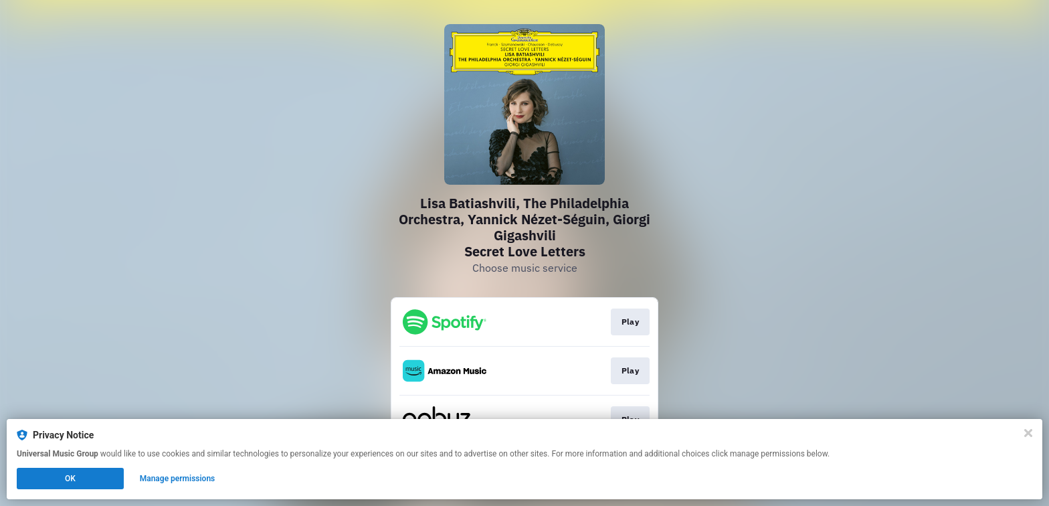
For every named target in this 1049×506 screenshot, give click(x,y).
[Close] (1028, 433)
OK (70, 478)
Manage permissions (177, 478)
